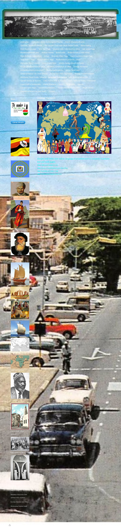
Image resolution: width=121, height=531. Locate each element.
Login (110, 525)
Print (12, 525)
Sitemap (17, 525)
